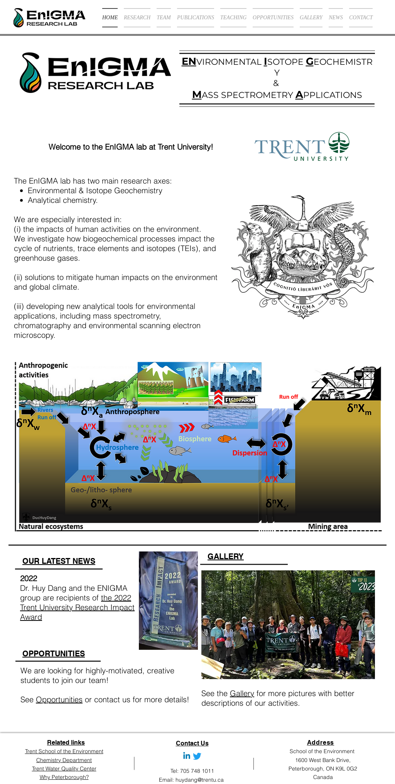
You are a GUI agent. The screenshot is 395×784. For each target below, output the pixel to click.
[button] (288, 624)
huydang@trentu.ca (200, 779)
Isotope (100, 190)
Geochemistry (139, 190)
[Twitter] (197, 756)
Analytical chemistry (62, 200)
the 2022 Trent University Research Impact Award (77, 607)
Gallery (242, 693)
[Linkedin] (186, 756)
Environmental (53, 190)
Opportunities (59, 699)
